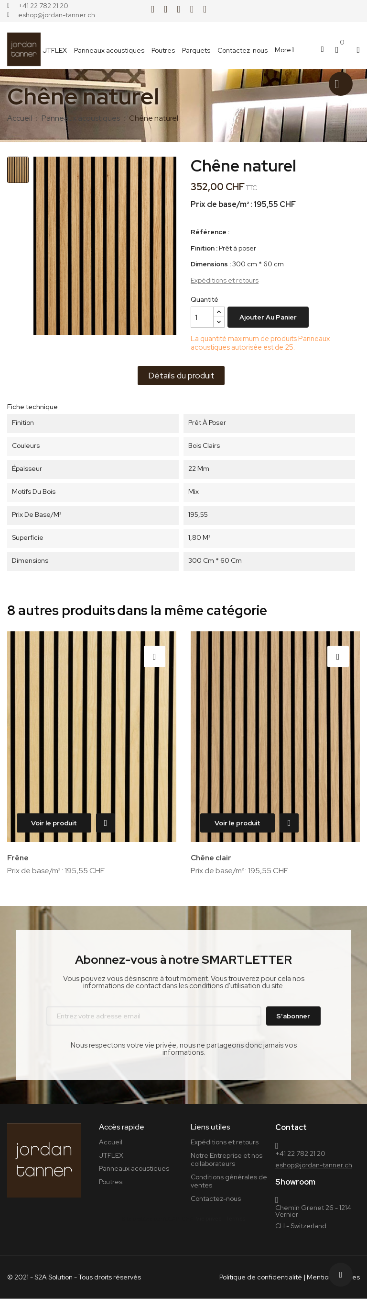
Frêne (18, 858)
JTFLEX (111, 1157)
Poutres (110, 1184)
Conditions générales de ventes (229, 1183)
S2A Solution (53, 1279)
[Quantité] (202, 317)
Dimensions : (211, 264)
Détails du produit (181, 375)
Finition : (204, 248)
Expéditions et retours (225, 280)
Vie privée (209, 1221)
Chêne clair (212, 858)
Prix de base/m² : (221, 204)
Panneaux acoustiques (134, 1170)
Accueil (110, 1144)
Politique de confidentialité (260, 1279)
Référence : (210, 232)
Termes (235, 1221)
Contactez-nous (216, 1201)
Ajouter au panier (268, 317)
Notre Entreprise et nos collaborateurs (226, 1162)
